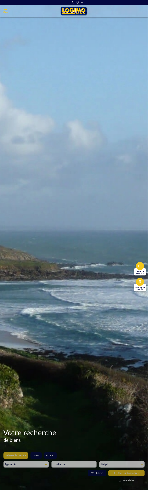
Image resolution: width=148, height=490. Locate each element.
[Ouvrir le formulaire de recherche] (97, 477)
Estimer (50, 459)
